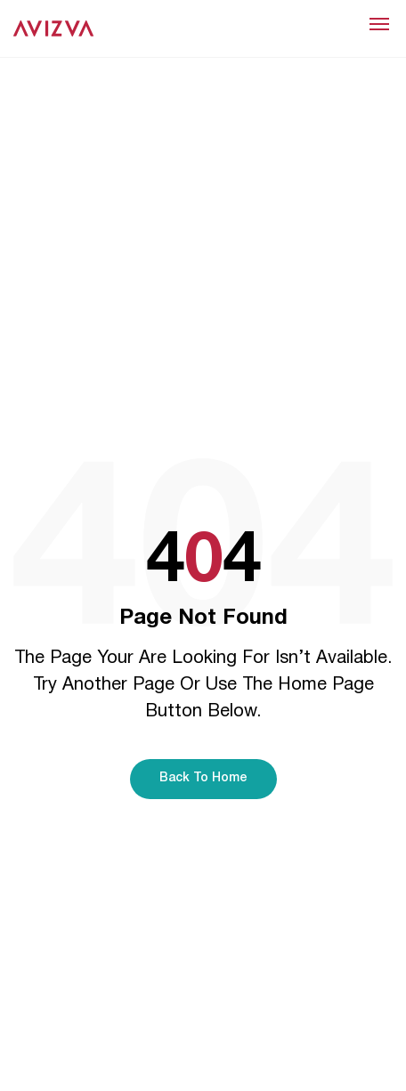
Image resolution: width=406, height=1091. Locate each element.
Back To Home (203, 778)
